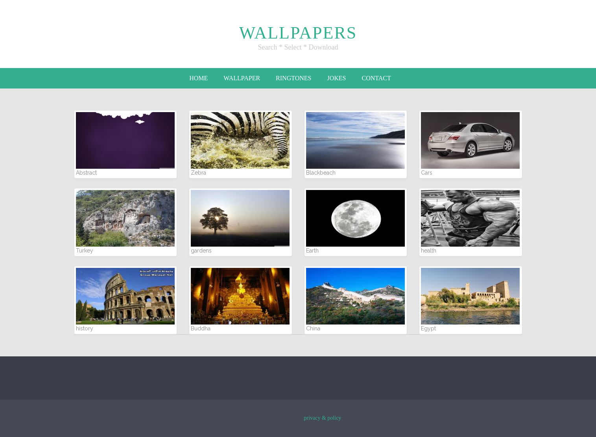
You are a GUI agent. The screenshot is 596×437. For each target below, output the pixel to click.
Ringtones (293, 78)
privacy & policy (322, 418)
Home (198, 78)
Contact (376, 78)
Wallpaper (241, 78)
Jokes (336, 78)
